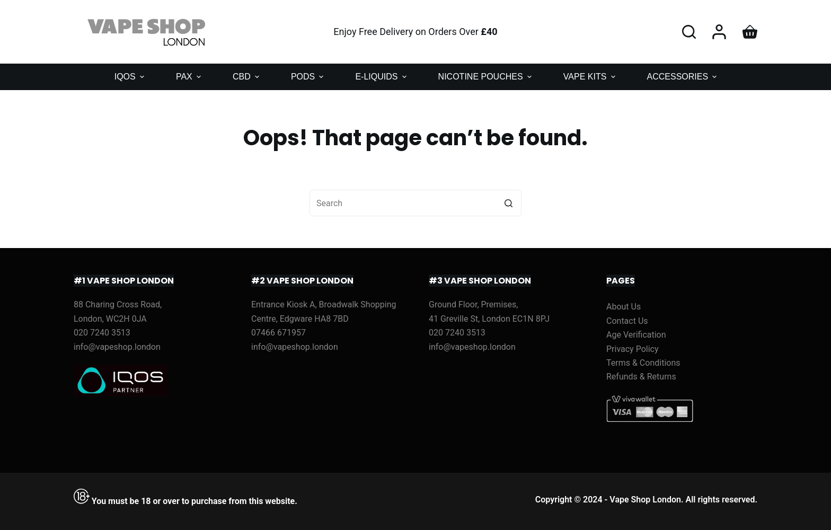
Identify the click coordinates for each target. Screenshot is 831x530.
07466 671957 (278, 333)
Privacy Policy (632, 349)
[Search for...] (415, 203)
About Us (623, 307)
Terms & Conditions (643, 363)
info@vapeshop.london (117, 347)
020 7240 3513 (102, 333)
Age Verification (636, 335)
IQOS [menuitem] (130, 77)
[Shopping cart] (749, 31)
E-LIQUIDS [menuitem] (382, 77)
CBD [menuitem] (247, 77)
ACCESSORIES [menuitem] (683, 77)
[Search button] (508, 203)
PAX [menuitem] (190, 77)
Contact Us (627, 321)
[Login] (719, 31)
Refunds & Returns (641, 377)
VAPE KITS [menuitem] (590, 77)
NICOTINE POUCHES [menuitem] (486, 77)
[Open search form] (689, 32)
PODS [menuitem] (308, 77)
